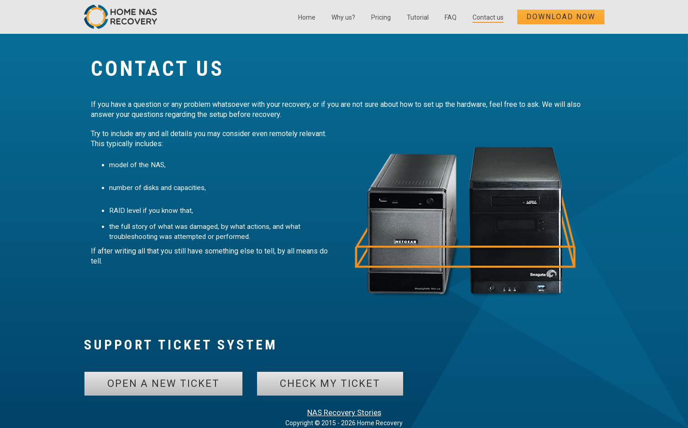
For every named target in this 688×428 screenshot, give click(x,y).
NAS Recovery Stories (344, 412)
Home (306, 17)
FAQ (451, 17)
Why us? (343, 17)
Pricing (381, 17)
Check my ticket (330, 383)
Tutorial (418, 17)
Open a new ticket (163, 383)
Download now (560, 16)
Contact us (488, 17)
